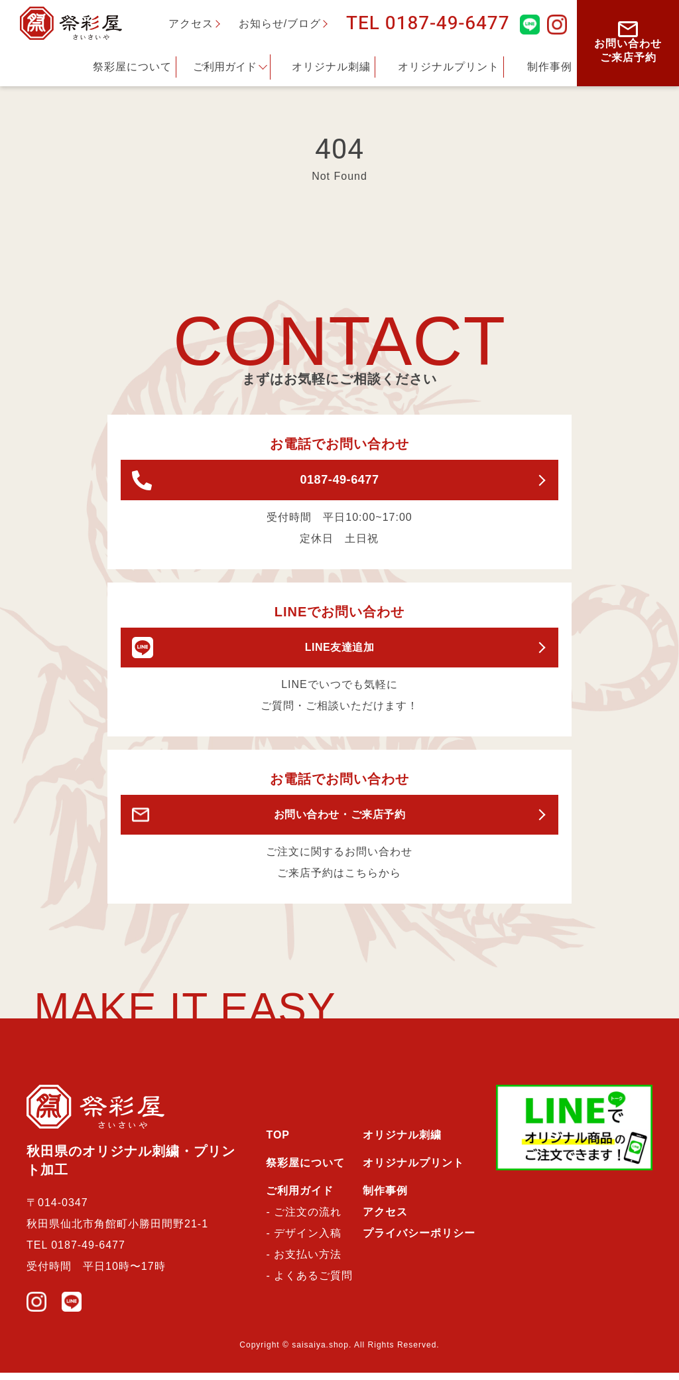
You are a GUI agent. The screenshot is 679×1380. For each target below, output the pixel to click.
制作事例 (549, 66)
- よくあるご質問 (309, 1282)
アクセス (191, 23)
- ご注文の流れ (303, 1219)
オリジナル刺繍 (331, 66)
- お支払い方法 (303, 1261)
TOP (278, 1142)
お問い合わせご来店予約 (628, 42)
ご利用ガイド (225, 66)
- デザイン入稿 (303, 1240)
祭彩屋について (132, 66)
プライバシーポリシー (419, 1240)
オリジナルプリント (448, 66)
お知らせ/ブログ (280, 23)
